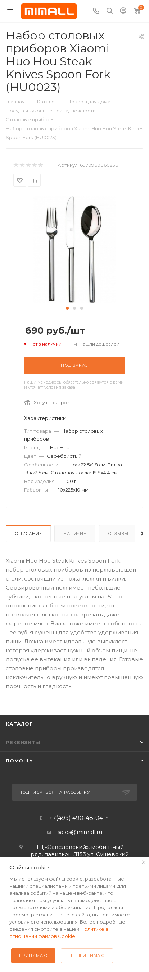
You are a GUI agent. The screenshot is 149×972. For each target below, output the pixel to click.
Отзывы (118, 533)
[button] (67, 308)
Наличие (74, 533)
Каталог (19, 724)
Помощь (19, 761)
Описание (28, 533)
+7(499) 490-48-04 (76, 818)
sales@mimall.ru (80, 831)
